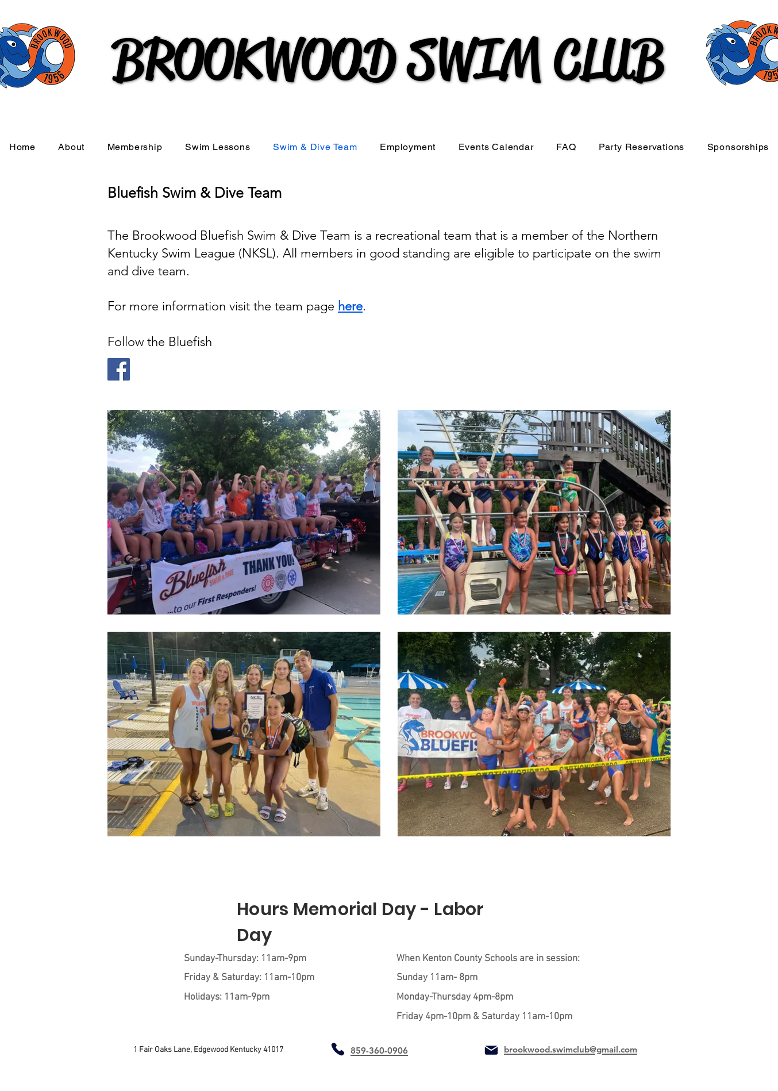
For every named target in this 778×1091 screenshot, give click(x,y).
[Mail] (491, 1050)
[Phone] (337, 1049)
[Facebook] (118, 369)
